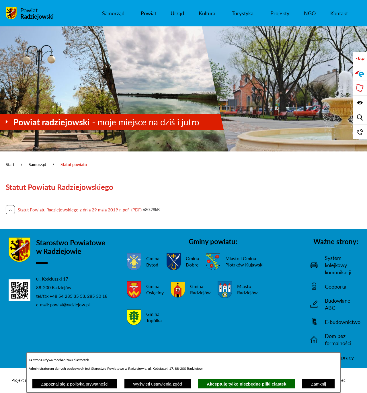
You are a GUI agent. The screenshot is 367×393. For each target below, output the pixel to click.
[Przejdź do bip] (360, 59)
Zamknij (318, 384)
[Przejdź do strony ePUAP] (360, 73)
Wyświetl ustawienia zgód (157, 384)
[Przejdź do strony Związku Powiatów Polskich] (360, 88)
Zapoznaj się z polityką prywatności (74, 384)
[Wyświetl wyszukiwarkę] (360, 117)
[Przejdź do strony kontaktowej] (360, 132)
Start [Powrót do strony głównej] (10, 164)
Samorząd (37, 164)
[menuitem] (113, 13)
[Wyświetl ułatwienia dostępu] (360, 103)
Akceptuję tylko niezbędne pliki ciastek (246, 384)
